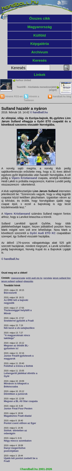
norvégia (47, 278)
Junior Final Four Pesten (18, 408)
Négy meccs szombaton (17, 440)
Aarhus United (23, 80)
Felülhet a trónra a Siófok (18, 366)
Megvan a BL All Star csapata (21, 401)
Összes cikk (39, 18)
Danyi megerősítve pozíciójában (15, 449)
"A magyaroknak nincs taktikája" (17, 337)
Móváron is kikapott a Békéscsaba (16, 385)
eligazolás (28, 281)
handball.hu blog (59, 96)
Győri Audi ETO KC (42, 233)
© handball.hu (39, 112)
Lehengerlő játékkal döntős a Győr (20, 375)
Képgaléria (39, 44)
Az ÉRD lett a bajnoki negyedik (16, 301)
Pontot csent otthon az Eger (20, 423)
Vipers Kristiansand (24, 178)
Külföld (39, 35)
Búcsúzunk (10, 292)
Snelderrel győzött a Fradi (19, 320)
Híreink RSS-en (11, 96)
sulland (19, 281)
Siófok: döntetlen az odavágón (15, 432)
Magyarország (39, 27)
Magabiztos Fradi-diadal (17, 416)
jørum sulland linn (62, 278)
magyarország (18, 278)
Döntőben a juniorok (15, 394)
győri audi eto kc (34, 278)
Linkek (39, 75)
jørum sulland (8, 281)
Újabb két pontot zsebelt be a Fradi (20, 460)
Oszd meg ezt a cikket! (14, 272)
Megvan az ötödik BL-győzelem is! (16, 347)
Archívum (39, 52)
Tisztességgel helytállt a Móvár (18, 312)
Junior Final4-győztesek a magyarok (19, 357)
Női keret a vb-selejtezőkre (19, 328)
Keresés (39, 60)
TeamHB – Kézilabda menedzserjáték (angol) (37, 88)
